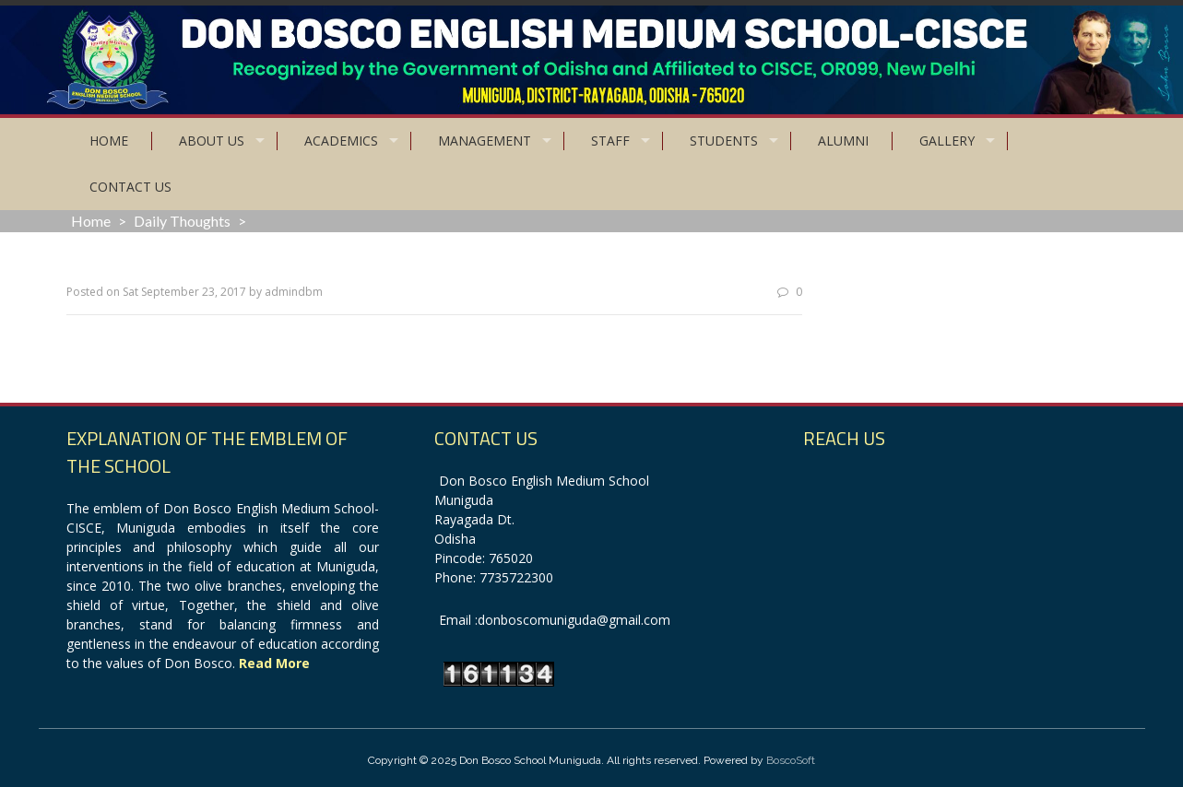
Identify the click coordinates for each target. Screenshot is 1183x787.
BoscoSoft (790, 760)
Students (724, 140)
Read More (274, 663)
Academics (341, 140)
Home (108, 140)
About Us (211, 140)
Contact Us (130, 186)
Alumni (843, 140)
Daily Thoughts (182, 220)
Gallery (947, 140)
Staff (610, 140)
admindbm (294, 292)
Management (484, 140)
